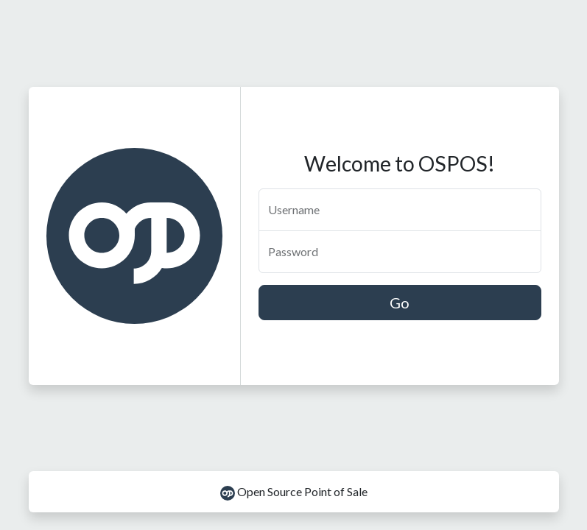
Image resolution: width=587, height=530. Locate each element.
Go (400, 302)
